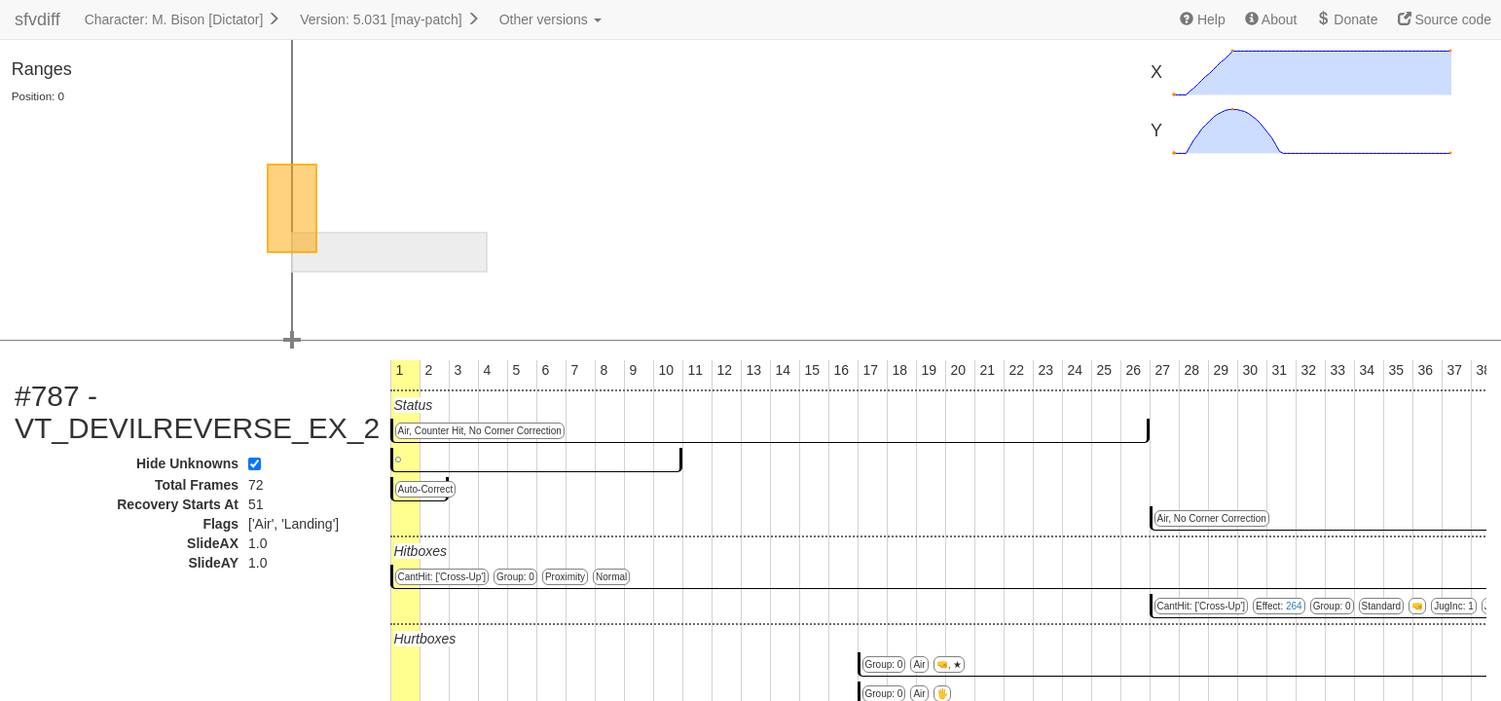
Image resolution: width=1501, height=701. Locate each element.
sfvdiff (37, 19)
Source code (1445, 19)
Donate (1346, 19)
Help (1203, 19)
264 (1294, 606)
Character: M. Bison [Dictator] (183, 19)
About (1271, 19)
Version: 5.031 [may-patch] (389, 19)
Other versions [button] (550, 19)
